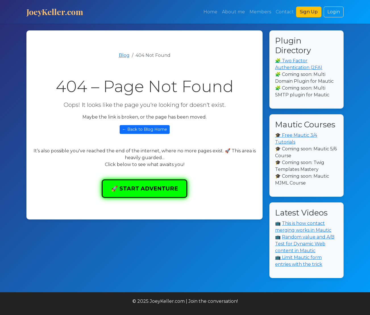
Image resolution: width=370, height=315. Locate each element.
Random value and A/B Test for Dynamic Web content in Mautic (304, 243)
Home (210, 11)
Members (260, 11)
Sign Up (309, 11)
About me (233, 11)
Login (333, 11)
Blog (124, 55)
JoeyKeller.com (54, 11)
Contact (285, 11)
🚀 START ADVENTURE (144, 188)
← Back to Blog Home (144, 129)
